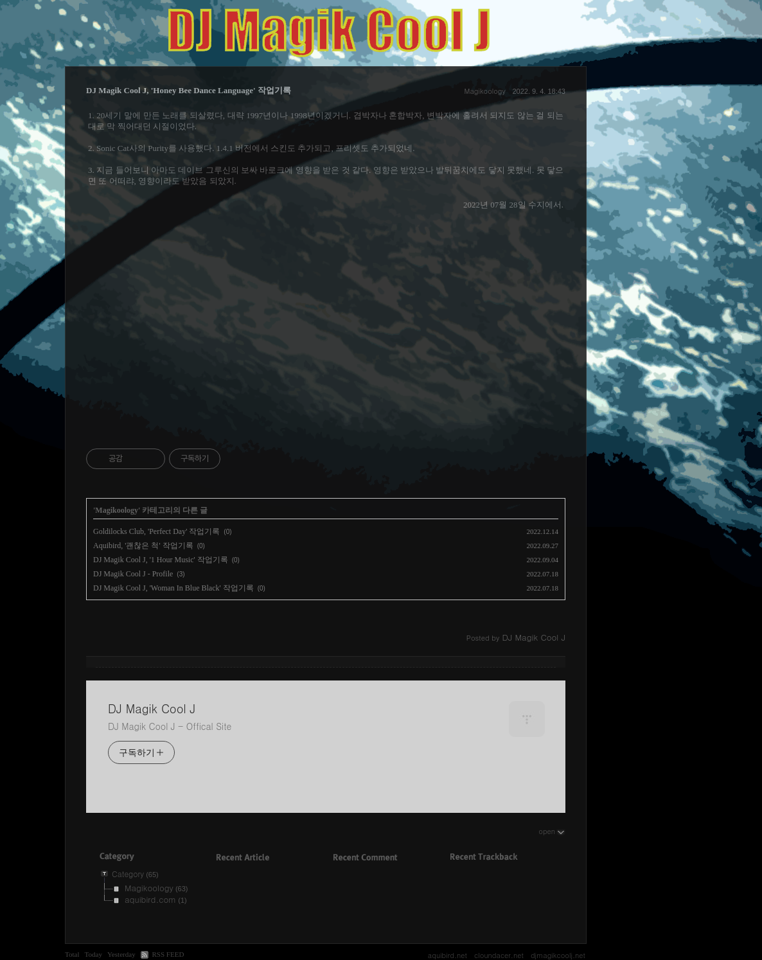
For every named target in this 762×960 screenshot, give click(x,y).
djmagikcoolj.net (558, 955)
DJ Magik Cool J (151, 708)
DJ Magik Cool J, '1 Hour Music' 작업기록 (160, 559)
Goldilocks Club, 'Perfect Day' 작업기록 (156, 531)
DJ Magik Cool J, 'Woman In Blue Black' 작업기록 (173, 587)
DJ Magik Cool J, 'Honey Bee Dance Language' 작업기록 (188, 90)
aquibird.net (447, 955)
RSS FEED (168, 954)
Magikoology (485, 91)
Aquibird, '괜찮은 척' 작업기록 (143, 545)
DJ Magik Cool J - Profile (133, 573)
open (551, 831)
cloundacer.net (499, 955)
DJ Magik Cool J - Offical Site (169, 726)
